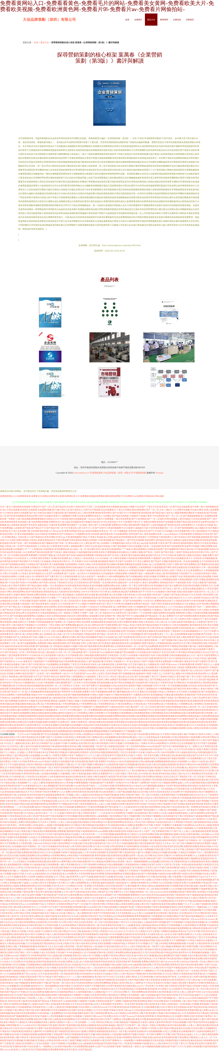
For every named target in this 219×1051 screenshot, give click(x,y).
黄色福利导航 (63, 934)
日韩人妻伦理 (14, 907)
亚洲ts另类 (125, 794)
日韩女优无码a (152, 894)
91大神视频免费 (43, 949)
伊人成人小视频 (115, 870)
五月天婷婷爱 (64, 603)
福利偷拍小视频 (126, 506)
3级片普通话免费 (181, 934)
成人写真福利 (60, 591)
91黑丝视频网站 (189, 876)
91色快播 (93, 561)
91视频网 (155, 816)
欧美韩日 (110, 961)
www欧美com (66, 901)
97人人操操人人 (11, 752)
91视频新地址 (29, 682)
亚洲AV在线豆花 (21, 670)
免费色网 (46, 964)
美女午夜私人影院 (163, 1004)
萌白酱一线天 (36, 649)
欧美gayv (174, 534)
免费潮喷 (33, 555)
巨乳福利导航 (110, 1043)
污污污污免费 (209, 631)
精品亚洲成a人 (81, 661)
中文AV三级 (74, 931)
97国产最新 (29, 940)
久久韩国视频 (28, 949)
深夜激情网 (89, 740)
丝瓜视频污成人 (142, 679)
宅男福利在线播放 (61, 646)
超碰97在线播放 (74, 1016)
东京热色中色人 (64, 916)
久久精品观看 (26, 898)
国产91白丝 (103, 1046)
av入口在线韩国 (30, 904)
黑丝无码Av (37, 910)
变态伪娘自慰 (164, 949)
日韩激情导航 (170, 1040)
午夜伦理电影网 (67, 570)
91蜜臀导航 (150, 928)
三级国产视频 (74, 1040)
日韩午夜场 (155, 628)
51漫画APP (196, 619)
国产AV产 (48, 907)
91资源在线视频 (200, 612)
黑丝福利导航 (155, 973)
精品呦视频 (105, 685)
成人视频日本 (201, 528)
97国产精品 (184, 916)
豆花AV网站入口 (86, 1007)
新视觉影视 (48, 591)
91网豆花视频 (119, 558)
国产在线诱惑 (6, 661)
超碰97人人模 (155, 810)
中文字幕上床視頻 (184, 849)
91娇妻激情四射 (204, 828)
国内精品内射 (210, 894)
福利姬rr (31, 1028)
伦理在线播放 (171, 518)
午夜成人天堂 (207, 985)
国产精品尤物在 (34, 585)
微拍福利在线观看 (21, 506)
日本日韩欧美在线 (189, 673)
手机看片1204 (81, 561)
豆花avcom (170, 870)
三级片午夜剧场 (77, 773)
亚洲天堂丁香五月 (104, 603)
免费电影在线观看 (132, 564)
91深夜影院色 (185, 973)
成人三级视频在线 (200, 628)
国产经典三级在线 (47, 582)
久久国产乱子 (167, 864)
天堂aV (190, 955)
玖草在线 (107, 998)
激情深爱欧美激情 (75, 609)
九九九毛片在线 (54, 946)
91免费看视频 (52, 661)
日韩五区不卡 (94, 916)
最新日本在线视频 (148, 691)
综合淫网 (122, 992)
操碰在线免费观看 (179, 928)
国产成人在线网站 (101, 543)
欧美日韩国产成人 (53, 849)
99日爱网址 (47, 1031)
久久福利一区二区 (78, 888)
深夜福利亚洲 (107, 664)
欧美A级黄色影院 (161, 631)
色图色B (123, 1022)
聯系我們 (164, 19)
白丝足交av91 (9, 922)
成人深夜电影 (13, 525)
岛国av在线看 (161, 940)
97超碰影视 (204, 888)
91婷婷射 (16, 776)
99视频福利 (23, 982)
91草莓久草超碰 (95, 537)
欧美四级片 (41, 946)
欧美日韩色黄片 (139, 537)
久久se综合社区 (27, 1025)
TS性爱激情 (156, 916)
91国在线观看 (133, 588)
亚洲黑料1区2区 (72, 937)
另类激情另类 (161, 831)
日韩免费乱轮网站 (121, 952)
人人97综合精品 (175, 606)
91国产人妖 (157, 828)
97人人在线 (124, 807)
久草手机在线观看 (160, 964)
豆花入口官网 (169, 1031)
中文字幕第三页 (36, 561)
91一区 (125, 661)
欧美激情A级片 (206, 928)
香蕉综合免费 (195, 958)
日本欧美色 (67, 737)
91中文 (6, 615)
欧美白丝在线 (58, 961)
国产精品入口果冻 (185, 867)
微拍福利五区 (209, 752)
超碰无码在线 (11, 646)
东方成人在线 (84, 576)
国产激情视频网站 (186, 528)
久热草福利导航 (166, 794)
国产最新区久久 (99, 870)
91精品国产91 (185, 573)
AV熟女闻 (137, 949)
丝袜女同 (71, 615)
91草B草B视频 (104, 540)
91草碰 (44, 567)
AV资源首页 (25, 834)
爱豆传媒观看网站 (26, 534)
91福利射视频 (176, 746)
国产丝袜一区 (61, 543)
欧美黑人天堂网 (26, 876)
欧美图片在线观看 (28, 509)
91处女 (28, 576)
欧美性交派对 (89, 943)
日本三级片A (22, 894)
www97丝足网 (104, 1016)
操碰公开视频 (192, 1004)
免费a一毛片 (48, 585)
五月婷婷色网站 (131, 846)
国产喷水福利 (111, 807)
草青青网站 (120, 785)
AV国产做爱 (143, 788)
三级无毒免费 (13, 655)
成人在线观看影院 (85, 810)
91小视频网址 (147, 970)
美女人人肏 (155, 1043)
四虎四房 (9, 670)
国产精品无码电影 (120, 515)
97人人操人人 (169, 749)
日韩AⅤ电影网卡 (164, 804)
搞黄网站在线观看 (166, 612)
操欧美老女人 (161, 606)
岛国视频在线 (174, 891)
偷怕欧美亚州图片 (103, 512)
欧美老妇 (124, 1007)
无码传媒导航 (54, 628)
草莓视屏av (48, 749)
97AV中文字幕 (84, 1028)
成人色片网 (146, 855)
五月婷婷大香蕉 (159, 879)
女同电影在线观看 (149, 697)
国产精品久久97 (159, 843)
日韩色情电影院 (37, 955)
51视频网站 (57, 928)
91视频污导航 (76, 646)
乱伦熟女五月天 (51, 518)
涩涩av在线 (12, 855)
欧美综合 (93, 879)
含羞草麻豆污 (127, 867)
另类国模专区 (192, 1013)
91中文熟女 (37, 834)
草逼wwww (171, 664)
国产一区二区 (152, 509)
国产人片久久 (179, 1046)
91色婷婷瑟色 (94, 573)
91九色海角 (55, 737)
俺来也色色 (195, 1040)
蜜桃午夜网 (137, 622)
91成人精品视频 (23, 518)
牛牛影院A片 (166, 625)
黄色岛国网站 (150, 534)
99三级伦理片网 (96, 904)
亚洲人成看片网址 (127, 976)
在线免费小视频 (150, 612)
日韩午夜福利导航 (188, 770)
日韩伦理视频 (194, 873)
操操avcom (50, 779)
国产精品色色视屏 (40, 552)
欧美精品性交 (49, 540)
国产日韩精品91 (67, 534)
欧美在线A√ (166, 791)
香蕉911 (57, 515)
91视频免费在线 (7, 685)
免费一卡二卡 (156, 788)
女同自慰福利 (116, 846)
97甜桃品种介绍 (102, 640)
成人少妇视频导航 (157, 564)
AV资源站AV (86, 858)
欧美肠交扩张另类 (63, 585)
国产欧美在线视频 (15, 515)
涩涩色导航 (121, 961)
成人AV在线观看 (39, 688)
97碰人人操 (50, 934)
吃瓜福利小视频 (199, 555)
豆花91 (55, 885)
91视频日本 (144, 864)
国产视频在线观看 (175, 758)
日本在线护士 (135, 582)
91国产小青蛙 (172, 564)
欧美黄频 (199, 922)
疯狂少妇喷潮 (116, 646)
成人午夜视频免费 (33, 691)
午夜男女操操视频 (159, 907)
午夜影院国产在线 (146, 655)
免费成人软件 (195, 603)
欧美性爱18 (43, 858)
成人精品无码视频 (70, 521)
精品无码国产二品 (30, 673)
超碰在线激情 (106, 882)
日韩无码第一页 (71, 946)
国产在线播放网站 (134, 576)
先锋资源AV (100, 810)
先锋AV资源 (108, 785)
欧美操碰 (117, 667)
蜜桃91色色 (127, 606)
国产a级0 (56, 509)
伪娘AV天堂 (17, 873)
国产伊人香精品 (95, 861)
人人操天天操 (133, 946)
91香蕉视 (64, 518)
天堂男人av (169, 849)
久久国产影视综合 (35, 537)
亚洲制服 (18, 1040)
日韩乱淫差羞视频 (112, 767)
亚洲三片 (153, 985)
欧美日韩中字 (14, 979)
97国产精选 (210, 810)
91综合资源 (32, 1046)
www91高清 (85, 870)
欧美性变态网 (118, 879)
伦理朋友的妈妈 (59, 615)
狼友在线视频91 (99, 852)
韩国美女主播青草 (32, 1031)
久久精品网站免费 (118, 1034)
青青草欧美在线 (31, 773)
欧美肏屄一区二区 (132, 646)
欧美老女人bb (92, 558)
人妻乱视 (88, 543)
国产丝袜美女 (180, 537)
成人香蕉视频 (170, 810)
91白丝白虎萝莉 (35, 992)
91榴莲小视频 (136, 552)
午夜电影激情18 (89, 940)
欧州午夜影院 (34, 764)
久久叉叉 (46, 631)
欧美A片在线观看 (172, 1001)
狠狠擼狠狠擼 (83, 694)
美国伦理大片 (81, 506)
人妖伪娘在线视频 (48, 773)
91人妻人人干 (69, 1022)
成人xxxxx (112, 649)
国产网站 (167, 567)
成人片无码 (193, 658)
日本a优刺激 (64, 740)
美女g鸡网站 (43, 855)
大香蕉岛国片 (165, 755)
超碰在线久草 (144, 813)
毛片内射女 (138, 640)
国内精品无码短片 (164, 540)
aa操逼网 (136, 964)
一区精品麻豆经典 (157, 546)
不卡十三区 (111, 992)
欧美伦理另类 (208, 694)
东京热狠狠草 (107, 573)
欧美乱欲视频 (189, 588)
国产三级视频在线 (148, 688)
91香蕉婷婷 (202, 767)
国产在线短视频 (141, 676)
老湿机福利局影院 (193, 804)
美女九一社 (83, 879)
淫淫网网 (161, 576)
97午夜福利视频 (201, 549)
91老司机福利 (160, 976)
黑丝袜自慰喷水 (195, 652)
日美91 (175, 992)
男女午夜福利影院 (162, 667)
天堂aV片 (202, 876)
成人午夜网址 (59, 619)
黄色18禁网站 (50, 606)
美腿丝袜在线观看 (66, 649)
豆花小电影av (63, 797)
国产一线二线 (138, 1025)
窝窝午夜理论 (148, 643)
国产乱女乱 (101, 649)
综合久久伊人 (46, 852)
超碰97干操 (60, 743)
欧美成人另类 (88, 828)
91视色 (213, 573)
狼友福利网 (79, 867)
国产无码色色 (174, 609)
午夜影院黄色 (16, 1031)
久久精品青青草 (201, 943)
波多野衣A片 (184, 952)
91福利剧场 (131, 558)
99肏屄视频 (107, 834)
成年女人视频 (172, 512)
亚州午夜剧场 (159, 800)
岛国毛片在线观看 (90, 1040)
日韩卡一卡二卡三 (49, 813)
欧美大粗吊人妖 (93, 664)
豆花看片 (18, 961)
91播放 (167, 694)
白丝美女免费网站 (85, 515)
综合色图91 (72, 1010)
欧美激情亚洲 (50, 782)
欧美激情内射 (57, 776)
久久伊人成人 (139, 898)
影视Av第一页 (147, 946)
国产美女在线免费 (197, 649)
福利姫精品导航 (146, 940)
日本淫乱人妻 (16, 746)
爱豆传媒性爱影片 (131, 858)
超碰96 (97, 876)
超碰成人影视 (50, 561)
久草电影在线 (111, 904)
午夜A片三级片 (136, 597)
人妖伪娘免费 (50, 740)
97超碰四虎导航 (95, 958)
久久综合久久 (6, 961)
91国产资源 (100, 779)
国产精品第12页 (141, 628)
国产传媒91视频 (178, 955)
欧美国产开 (35, 976)
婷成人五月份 (128, 958)
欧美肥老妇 (156, 649)
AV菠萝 (104, 955)
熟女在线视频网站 (108, 737)
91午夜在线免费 (197, 600)
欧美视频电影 (157, 694)
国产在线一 (18, 543)
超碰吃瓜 (200, 588)
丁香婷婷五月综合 (65, 582)
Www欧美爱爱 (200, 764)
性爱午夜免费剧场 (74, 949)
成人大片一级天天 (195, 655)
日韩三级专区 (46, 770)
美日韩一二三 (94, 834)
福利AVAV (151, 1010)
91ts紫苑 (19, 1022)
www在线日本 (93, 907)
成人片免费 (197, 622)
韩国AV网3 (76, 797)
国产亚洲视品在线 (158, 679)
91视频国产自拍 (158, 558)
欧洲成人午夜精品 (27, 564)
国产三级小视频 (162, 946)
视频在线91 (50, 992)
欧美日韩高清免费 (26, 646)
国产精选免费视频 (97, 658)
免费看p (145, 961)
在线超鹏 (154, 861)
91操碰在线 (200, 512)
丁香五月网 (137, 585)
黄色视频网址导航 (117, 588)
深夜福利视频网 (190, 888)
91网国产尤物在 (166, 697)
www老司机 (79, 785)
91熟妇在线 (8, 782)
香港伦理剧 (115, 567)
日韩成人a (162, 691)
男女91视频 (212, 625)
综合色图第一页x (46, 1043)
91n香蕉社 (174, 797)
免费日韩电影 (22, 540)
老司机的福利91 (37, 794)
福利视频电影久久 (194, 631)
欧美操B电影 (102, 828)
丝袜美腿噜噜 (154, 837)
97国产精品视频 (118, 546)
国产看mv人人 (18, 758)
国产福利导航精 (58, 788)
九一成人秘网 (79, 913)
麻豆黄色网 (55, 891)
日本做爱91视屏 (180, 1016)
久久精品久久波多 (195, 761)
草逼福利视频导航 (124, 819)
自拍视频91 (18, 549)
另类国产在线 (20, 609)
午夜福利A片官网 (194, 982)
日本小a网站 (93, 849)
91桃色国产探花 (125, 907)
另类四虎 (132, 531)
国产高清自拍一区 (13, 652)
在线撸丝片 (35, 567)
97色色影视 (141, 734)
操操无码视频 (194, 634)
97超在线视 (79, 667)
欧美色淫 (196, 521)
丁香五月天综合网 (205, 937)
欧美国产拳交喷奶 (19, 561)
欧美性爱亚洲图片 (188, 740)
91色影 (53, 761)
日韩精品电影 (153, 910)
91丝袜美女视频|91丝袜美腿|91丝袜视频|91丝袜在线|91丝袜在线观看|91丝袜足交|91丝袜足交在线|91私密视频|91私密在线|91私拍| (104, 725)
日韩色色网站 (30, 822)
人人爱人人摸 (52, 1007)
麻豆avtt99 (153, 752)
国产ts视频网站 (126, 609)
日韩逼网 (35, 531)
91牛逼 (160, 867)
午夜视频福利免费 (103, 691)
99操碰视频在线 (171, 819)
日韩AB (9, 800)
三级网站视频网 (65, 670)
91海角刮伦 (183, 1040)
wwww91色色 (135, 1016)
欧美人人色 (19, 1049)
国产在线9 (71, 555)
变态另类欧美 (95, 998)
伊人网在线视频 (32, 1022)
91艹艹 (28, 549)
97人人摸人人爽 (35, 782)
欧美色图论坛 (123, 552)
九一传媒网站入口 (47, 1046)
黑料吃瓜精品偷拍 (74, 567)
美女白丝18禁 (11, 667)
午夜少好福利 (129, 1031)
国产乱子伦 (107, 891)
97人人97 (38, 907)
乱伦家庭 (209, 525)
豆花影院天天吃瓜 (180, 988)
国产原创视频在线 (32, 543)
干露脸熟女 (64, 688)
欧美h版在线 (179, 755)
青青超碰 (204, 1004)
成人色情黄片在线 (122, 579)
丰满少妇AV (210, 988)
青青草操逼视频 (131, 998)
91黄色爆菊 (57, 825)
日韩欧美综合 (56, 858)
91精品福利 (119, 882)
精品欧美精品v (105, 667)
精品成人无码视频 (145, 667)
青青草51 (24, 655)
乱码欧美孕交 (111, 582)
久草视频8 (35, 597)
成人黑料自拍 (94, 625)
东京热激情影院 (104, 770)
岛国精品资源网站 (27, 855)
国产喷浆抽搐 (73, 643)
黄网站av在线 (61, 694)
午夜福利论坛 (105, 988)
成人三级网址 (136, 982)
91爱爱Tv (40, 1028)
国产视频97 (133, 1034)
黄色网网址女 (196, 570)
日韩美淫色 (117, 998)
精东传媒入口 (46, 531)
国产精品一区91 (121, 670)
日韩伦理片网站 (208, 737)
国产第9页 (208, 622)
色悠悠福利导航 (71, 973)
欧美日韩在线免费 (176, 1025)
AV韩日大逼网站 (36, 934)
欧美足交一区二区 (107, 531)
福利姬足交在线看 (43, 619)
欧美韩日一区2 (121, 1004)
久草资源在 (149, 622)
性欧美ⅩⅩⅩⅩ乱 (100, 521)
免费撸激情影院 (162, 761)
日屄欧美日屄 (175, 985)
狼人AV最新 (5, 1010)
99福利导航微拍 (110, 794)
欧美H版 (12, 870)
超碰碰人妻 (113, 1025)
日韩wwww (119, 919)
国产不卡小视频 (78, 603)
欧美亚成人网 (74, 746)
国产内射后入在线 (47, 667)
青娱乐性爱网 (96, 873)
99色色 (17, 928)
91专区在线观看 (208, 979)
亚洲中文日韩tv (140, 967)
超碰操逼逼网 (52, 794)
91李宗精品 (181, 652)
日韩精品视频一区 (90, 746)
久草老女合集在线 (183, 1019)
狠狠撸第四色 (125, 697)
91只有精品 (60, 879)
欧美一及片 (45, 673)
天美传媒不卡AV (63, 952)
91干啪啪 (115, 694)
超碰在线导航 (166, 894)
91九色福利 (108, 637)
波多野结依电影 (208, 521)
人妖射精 (17, 528)
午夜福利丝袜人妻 (131, 852)
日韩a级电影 (77, 652)
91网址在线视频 (33, 828)
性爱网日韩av (110, 861)
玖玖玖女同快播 (176, 767)
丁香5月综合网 (79, 588)
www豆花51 (200, 919)
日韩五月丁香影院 (177, 776)
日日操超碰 (68, 807)
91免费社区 (111, 970)
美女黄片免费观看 (49, 670)
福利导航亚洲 (163, 1010)
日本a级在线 (53, 688)
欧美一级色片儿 (135, 1046)
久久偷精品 (93, 988)
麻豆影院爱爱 (102, 594)
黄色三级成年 (51, 603)
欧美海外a (22, 925)
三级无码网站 (114, 816)
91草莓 (130, 679)
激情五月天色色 (201, 543)
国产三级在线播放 (73, 898)
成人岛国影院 (46, 634)
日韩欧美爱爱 (86, 579)
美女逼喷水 (121, 979)
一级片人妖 (62, 828)
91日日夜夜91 (128, 528)
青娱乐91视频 (197, 810)
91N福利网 (34, 734)
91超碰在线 (8, 1007)
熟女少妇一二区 (89, 967)
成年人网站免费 (183, 637)
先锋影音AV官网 (75, 819)
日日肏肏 (153, 794)
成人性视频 (5, 873)
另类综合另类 (49, 843)
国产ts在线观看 (130, 655)
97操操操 (72, 852)
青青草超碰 (85, 979)
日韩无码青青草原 (11, 998)
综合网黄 (86, 622)
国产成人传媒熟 (107, 746)
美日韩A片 (99, 976)
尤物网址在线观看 (44, 876)
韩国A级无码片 (199, 797)
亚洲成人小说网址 (23, 797)
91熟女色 (195, 979)
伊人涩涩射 (103, 588)
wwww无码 (189, 998)
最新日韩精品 (69, 552)
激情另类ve (156, 934)
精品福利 (51, 652)
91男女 (161, 543)
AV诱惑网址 (161, 1025)
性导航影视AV (194, 567)
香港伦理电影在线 (72, 531)
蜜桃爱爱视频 (37, 518)
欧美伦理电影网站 (113, 549)
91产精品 (46, 976)
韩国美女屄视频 (19, 1004)
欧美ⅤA (3, 898)
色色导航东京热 (86, 743)
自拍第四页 (41, 922)
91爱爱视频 (110, 552)
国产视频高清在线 (205, 564)
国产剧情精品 (70, 512)
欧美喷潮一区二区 (53, 685)
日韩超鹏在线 (127, 1019)
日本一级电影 (64, 612)
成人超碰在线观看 (172, 813)
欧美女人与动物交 (102, 515)
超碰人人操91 (188, 813)
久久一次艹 (208, 1037)
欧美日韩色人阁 (92, 891)
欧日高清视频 (23, 985)
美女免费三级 (42, 737)
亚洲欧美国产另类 (192, 694)
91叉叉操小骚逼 (135, 664)
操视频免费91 (77, 546)
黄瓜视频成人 (69, 594)
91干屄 (77, 967)
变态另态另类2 (169, 652)
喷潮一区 (30, 619)
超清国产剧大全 (153, 555)
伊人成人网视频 (46, 785)
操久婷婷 (35, 579)
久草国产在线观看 (60, 767)
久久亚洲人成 (24, 573)
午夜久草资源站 (185, 816)
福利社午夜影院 (42, 807)
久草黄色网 (79, 737)
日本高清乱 (84, 1037)
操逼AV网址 (5, 755)
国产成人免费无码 (173, 585)
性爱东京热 (148, 585)
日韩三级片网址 (60, 931)
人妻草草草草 (161, 1022)
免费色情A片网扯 (184, 612)
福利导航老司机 (97, 961)
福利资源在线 (106, 534)
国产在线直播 (150, 634)
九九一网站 (69, 928)
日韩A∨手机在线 (195, 967)
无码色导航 (13, 834)
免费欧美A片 (26, 849)
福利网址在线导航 (205, 813)
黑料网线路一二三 (11, 807)
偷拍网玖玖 (133, 849)
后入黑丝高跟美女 (158, 797)
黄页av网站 (34, 916)
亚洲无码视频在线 (66, 606)
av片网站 (153, 882)
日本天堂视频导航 (181, 531)
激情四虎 (113, 764)
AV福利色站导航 (101, 734)
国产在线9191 (153, 782)
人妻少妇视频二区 (55, 600)
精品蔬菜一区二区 (124, 746)
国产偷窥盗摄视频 (191, 515)
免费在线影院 (100, 655)
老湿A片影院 (136, 625)
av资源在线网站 (126, 904)
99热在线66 (189, 964)
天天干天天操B (10, 764)
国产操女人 (168, 588)
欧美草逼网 (186, 855)
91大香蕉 (96, 979)
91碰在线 (53, 525)
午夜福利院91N (181, 894)
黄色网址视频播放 (210, 603)
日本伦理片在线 (10, 640)
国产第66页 (8, 609)
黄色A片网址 (186, 764)
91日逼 (39, 682)
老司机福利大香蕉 (207, 807)
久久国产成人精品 (165, 597)
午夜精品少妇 (124, 1013)
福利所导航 (65, 676)
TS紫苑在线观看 (142, 907)
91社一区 (122, 1043)
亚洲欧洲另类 (19, 1046)
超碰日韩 (211, 840)
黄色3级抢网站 (139, 509)
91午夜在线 (21, 685)
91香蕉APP (36, 506)
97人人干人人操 (91, 755)
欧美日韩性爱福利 (8, 631)
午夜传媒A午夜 (150, 949)
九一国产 (100, 740)
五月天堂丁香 (39, 676)
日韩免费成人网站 (172, 828)
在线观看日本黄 (96, 615)
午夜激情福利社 (190, 791)
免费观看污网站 (45, 643)
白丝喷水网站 (95, 822)
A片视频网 (138, 606)
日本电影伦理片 (54, 594)
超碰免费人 (97, 767)
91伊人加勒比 (203, 609)
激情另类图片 (44, 558)
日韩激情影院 (76, 1034)
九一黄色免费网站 (136, 992)
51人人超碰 (198, 855)
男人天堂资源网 (81, 873)
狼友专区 (206, 785)
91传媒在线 (188, 922)
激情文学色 (189, 661)
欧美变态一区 (165, 506)
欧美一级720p (97, 925)
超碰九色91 (41, 752)
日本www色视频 (8, 985)
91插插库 (133, 515)
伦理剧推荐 (71, 640)
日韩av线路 (115, 964)
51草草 (113, 828)
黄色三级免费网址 (150, 582)
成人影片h (82, 573)
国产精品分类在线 (184, 549)
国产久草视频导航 (95, 985)
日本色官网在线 (155, 952)
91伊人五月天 (112, 843)
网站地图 (159, 496)
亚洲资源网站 (29, 1013)
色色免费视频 (19, 837)
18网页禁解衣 (12, 1025)
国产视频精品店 (42, 788)
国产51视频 (85, 767)
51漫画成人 (66, 588)
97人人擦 (153, 967)
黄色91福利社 (207, 688)
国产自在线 (149, 606)
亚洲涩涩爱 (38, 995)
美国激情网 (192, 1010)
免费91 (210, 555)
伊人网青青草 (38, 576)
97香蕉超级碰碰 (42, 622)
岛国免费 (188, 606)
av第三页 (30, 816)
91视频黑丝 (101, 749)
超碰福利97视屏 (143, 673)
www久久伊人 (64, 800)
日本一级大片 (6, 506)
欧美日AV (71, 788)
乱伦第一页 (16, 600)
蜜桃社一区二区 (37, 846)
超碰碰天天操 (141, 528)
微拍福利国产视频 (137, 525)
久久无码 (198, 679)
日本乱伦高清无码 (119, 685)
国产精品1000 (198, 637)
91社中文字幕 (193, 931)
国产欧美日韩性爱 (63, 785)
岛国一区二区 (95, 612)
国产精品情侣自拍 (198, 1007)
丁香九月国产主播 (198, 676)
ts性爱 (140, 928)
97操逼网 (176, 876)
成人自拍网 (130, 928)
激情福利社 (32, 785)
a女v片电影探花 (53, 873)
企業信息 (177, 19)
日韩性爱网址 (82, 615)
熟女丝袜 (14, 1034)
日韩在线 (22, 537)
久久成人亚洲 (41, 640)
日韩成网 (16, 891)
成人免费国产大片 (170, 615)
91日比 (6, 743)
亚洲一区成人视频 (195, 582)
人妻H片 (155, 901)
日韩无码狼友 (170, 1013)
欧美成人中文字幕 (153, 958)
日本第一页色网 (83, 885)
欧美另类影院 (29, 958)
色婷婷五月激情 (138, 837)
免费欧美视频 (153, 619)
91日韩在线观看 (88, 682)
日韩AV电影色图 (79, 861)
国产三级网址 (113, 1019)
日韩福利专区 (93, 670)
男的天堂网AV (20, 585)
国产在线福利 (138, 682)
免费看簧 (61, 831)
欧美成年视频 (33, 697)
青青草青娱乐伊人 (155, 898)
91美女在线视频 (134, 546)
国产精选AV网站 (167, 1028)
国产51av (21, 785)
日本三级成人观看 (125, 628)
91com (47, 637)
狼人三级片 (193, 697)
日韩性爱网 (46, 810)
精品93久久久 (180, 597)
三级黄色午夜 (89, 1016)
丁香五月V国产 (86, 631)
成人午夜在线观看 (11, 509)
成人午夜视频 (23, 606)
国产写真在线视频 (177, 1022)
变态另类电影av (180, 1007)
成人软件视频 (115, 594)
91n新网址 (73, 743)
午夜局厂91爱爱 (161, 825)
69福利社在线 (163, 873)
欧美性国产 (10, 967)
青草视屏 (89, 779)
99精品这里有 (170, 952)
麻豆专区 (161, 995)
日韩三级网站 (92, 737)
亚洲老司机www (17, 810)
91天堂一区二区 (63, 652)
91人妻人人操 (66, 958)
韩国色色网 (64, 904)
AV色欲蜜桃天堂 (66, 761)
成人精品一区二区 (78, 549)
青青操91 (171, 691)
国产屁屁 (26, 528)
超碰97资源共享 (67, 813)
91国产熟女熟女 (178, 1034)
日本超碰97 (99, 898)
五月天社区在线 (184, 749)
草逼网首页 (53, 534)
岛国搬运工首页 (43, 615)
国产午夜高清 (81, 628)
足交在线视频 (185, 743)
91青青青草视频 (115, 700)
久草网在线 (37, 549)
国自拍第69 (16, 1013)
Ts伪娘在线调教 (202, 1031)
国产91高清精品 (139, 518)
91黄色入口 (157, 813)
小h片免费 (27, 552)
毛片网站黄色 (180, 697)
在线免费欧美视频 (39, 521)
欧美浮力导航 (114, 755)
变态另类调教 (44, 885)
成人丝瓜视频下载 (21, 531)
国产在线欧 (178, 804)
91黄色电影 (180, 582)
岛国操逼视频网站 (113, 873)
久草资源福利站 (130, 864)
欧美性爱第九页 (153, 992)
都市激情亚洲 (124, 737)
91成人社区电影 (46, 952)
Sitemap (159, 472)
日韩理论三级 (205, 970)
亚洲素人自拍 (30, 825)
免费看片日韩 (88, 691)
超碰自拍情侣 (38, 901)
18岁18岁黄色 (132, 779)
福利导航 (13, 597)
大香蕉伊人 (52, 904)
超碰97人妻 (198, 1019)
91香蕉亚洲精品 (188, 609)
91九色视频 (167, 531)
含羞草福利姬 (192, 834)
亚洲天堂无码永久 (111, 867)
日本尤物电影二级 (134, 995)
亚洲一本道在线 (182, 864)
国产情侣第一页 (56, 982)
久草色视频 (128, 743)
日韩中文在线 (90, 546)
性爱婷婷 (80, 594)
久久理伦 (112, 749)
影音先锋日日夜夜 (203, 1043)
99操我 (145, 1043)
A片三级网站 (24, 597)
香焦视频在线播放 (200, 952)
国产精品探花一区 (153, 615)
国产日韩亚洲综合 (36, 664)
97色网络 (60, 1043)
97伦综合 (150, 804)
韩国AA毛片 (120, 946)
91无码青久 (172, 743)
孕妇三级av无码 (180, 640)
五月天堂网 (102, 700)
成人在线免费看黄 (178, 634)
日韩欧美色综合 (195, 640)
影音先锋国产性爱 (82, 970)
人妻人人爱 (185, 992)
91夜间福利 (57, 834)
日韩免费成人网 (185, 1037)
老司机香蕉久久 (142, 934)
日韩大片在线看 (10, 573)
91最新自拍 (145, 588)
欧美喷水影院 (98, 552)
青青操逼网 (82, 998)
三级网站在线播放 (168, 931)
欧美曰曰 (34, 776)
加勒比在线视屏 (180, 649)
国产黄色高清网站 (177, 785)
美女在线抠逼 (33, 810)
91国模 (36, 797)
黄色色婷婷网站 (152, 807)
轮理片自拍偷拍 (128, 631)
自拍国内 (141, 1031)
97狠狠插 (174, 646)
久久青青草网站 (188, 925)
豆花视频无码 (77, 770)
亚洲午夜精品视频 (107, 628)
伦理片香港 (46, 679)
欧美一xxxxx (163, 534)
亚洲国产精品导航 (182, 521)
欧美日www (100, 1007)
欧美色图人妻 (24, 521)
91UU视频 (143, 943)
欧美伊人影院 (168, 570)
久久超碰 (180, 870)
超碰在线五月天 (139, 952)
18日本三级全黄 (117, 676)
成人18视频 (148, 664)
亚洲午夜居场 (136, 1004)
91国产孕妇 (192, 1022)
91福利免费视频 (23, 694)
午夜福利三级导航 (208, 1013)
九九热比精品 (138, 1010)
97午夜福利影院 (141, 767)
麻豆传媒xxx (209, 885)
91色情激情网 (185, 534)
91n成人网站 (9, 937)
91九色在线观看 (48, 655)
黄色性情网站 (85, 982)
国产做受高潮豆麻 (11, 949)
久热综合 (184, 961)
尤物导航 (103, 934)
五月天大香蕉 (152, 931)
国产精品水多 (53, 676)
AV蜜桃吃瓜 (68, 658)
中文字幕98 (113, 1007)
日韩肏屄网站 (63, 843)
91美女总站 (77, 922)
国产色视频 (167, 640)
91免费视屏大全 (68, 840)
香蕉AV (181, 931)
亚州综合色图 (98, 752)
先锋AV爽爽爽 (27, 788)
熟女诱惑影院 (181, 737)
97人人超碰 (127, 925)
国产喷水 (40, 816)
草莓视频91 (59, 1016)
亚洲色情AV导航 (130, 940)
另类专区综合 (207, 931)
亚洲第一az (62, 1037)
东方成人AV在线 (100, 846)
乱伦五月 (207, 652)
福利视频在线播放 (201, 901)
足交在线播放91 (108, 509)
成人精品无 (134, 661)
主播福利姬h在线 (26, 588)
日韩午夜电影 (101, 743)
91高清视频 (208, 949)
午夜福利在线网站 (8, 576)
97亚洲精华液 (133, 512)
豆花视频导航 (176, 885)
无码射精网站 (71, 564)
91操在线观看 (162, 655)
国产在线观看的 (208, 691)
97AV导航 (145, 816)
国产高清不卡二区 (15, 691)
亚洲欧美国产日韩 (74, 697)
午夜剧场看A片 (166, 737)
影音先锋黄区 (185, 907)
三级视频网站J (78, 676)
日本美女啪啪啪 (58, 1010)
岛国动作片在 (108, 612)
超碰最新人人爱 (172, 970)
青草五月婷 (127, 755)
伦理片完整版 (199, 579)
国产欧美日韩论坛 (54, 898)
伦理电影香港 (106, 606)
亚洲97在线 (139, 804)
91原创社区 (93, 606)
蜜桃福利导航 (73, 831)
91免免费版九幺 (73, 1043)
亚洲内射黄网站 (31, 770)
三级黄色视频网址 (205, 646)
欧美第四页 (140, 910)
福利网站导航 (9, 925)
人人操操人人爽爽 (52, 910)
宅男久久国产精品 (89, 643)
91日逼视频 (8, 649)
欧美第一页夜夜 (7, 518)
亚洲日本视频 (150, 576)
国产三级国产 (164, 594)
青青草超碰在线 (102, 855)
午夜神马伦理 (166, 682)
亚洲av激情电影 (89, 600)
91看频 (25, 864)
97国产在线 (146, 740)
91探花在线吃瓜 (162, 822)
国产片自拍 (10, 582)
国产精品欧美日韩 (158, 767)
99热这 (204, 882)
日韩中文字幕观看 (91, 509)
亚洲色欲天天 (6, 531)
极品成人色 (82, 625)
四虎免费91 (150, 540)
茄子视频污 (213, 528)
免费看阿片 (105, 773)
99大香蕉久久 (164, 988)
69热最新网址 (129, 658)
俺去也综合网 (82, 928)
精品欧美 (26, 688)
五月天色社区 (76, 1004)
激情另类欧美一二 (152, 640)
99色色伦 (156, 749)
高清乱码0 (98, 570)
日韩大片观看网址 (129, 567)
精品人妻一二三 (126, 810)
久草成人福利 (33, 931)
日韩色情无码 (181, 898)
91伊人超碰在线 (182, 752)
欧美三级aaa (125, 1010)
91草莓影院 (153, 537)
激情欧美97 (95, 928)
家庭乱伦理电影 (89, 540)
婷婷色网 (146, 964)
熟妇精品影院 (153, 1019)
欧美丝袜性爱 (91, 791)
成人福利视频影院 (11, 864)
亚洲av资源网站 (124, 1037)
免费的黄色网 (190, 846)
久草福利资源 (112, 840)
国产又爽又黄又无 (53, 576)
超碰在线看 (50, 995)
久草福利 (200, 525)
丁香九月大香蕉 (185, 1043)
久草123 (171, 658)
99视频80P (190, 843)
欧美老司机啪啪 (17, 828)
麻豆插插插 (80, 849)
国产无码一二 (199, 606)
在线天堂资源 (195, 1016)
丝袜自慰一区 (195, 961)
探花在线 (118, 876)
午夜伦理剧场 (87, 825)
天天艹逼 (153, 943)
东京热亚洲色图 (42, 700)
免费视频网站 (91, 667)
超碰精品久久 (79, 952)
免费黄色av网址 (143, 649)
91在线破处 (150, 995)
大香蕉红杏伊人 (57, 1001)
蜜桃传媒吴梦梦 (203, 831)
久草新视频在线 (59, 609)
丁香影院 (169, 898)
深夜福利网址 (189, 576)
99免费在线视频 (186, 779)
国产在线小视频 (36, 637)
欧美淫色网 (76, 837)
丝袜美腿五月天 (102, 825)
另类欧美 (52, 752)
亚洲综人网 (10, 946)
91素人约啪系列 (83, 813)
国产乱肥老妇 (104, 643)
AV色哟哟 (91, 603)
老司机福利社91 (87, 973)
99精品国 (63, 734)
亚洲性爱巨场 (198, 788)
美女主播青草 (143, 561)
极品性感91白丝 (142, 764)
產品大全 (151, 19)
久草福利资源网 (70, 576)
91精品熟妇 (47, 764)
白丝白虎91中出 (194, 949)
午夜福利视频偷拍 (69, 870)
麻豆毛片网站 (16, 770)
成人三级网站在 (10, 588)
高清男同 (203, 697)
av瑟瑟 (13, 988)
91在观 (189, 943)
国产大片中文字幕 (13, 579)
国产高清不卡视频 (159, 561)
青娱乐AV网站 (158, 925)
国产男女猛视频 (127, 652)
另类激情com (146, 846)
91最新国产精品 (135, 573)
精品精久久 (45, 776)
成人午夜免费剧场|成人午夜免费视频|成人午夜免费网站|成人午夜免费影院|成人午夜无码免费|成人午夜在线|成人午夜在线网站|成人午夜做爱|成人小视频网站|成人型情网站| (122, 703)
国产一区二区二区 (173, 515)
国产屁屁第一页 (111, 619)
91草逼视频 (76, 691)
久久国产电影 (118, 773)
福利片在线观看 (21, 512)
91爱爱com (92, 588)
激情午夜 (93, 761)
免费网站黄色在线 (162, 600)
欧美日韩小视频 (177, 670)
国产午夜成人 (56, 552)
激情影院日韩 (160, 658)
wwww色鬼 (151, 746)
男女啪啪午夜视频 (115, 564)
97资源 (99, 797)
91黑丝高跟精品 (98, 758)
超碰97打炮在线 (131, 937)
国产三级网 (140, 782)
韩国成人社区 (161, 776)
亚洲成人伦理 (44, 1040)
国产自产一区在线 (78, 904)
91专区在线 (141, 594)
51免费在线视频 (141, 1040)
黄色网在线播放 (210, 682)
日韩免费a (103, 888)
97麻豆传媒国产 (100, 776)
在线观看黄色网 (78, 688)
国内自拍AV (95, 894)
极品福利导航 (58, 679)
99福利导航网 (48, 828)
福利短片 (68, 834)
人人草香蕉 (32, 558)
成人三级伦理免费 (86, 512)
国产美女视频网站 (143, 609)
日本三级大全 (161, 622)
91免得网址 (187, 825)
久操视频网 (80, 882)
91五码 (47, 834)
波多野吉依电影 (14, 552)
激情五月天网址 (72, 825)
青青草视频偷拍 (141, 916)
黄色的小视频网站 (126, 749)
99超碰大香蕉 (153, 770)
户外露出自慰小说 (117, 888)
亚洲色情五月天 (181, 979)
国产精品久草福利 (191, 985)
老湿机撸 (75, 934)
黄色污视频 (127, 767)
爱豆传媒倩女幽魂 (136, 555)
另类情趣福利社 (203, 837)
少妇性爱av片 (202, 891)
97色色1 (165, 770)
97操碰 (45, 970)
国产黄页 (68, 970)
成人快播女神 (9, 779)
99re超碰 (111, 758)
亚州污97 (163, 967)
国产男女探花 (169, 958)
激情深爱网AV (91, 819)
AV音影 (143, 773)
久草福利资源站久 (163, 1016)
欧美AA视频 (61, 749)
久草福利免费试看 (185, 664)
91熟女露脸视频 (114, 864)
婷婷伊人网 (56, 758)
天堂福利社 (212, 925)
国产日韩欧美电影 (28, 546)
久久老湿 (102, 940)
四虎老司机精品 (43, 961)
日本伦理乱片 (54, 922)
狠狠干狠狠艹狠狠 (118, 1046)
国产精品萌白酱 (96, 661)
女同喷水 (184, 976)
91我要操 (114, 609)
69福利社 (212, 1007)
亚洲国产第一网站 (113, 615)
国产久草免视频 (48, 797)
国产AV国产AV (120, 512)
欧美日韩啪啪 (134, 1043)
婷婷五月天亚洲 (205, 770)
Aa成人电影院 (80, 916)
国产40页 (72, 879)
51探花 (213, 870)
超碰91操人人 (121, 740)
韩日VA (29, 1049)
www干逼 (136, 913)
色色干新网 (118, 928)
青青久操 (163, 985)
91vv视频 (81, 840)
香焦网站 (204, 870)
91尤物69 (15, 594)
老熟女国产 (191, 755)
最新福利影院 (117, 643)
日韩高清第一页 (43, 767)
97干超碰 (88, 876)
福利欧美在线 (181, 658)
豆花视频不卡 (192, 852)
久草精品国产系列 (60, 1034)
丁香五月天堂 (152, 506)
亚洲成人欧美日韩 (119, 982)
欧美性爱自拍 (201, 779)
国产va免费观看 (56, 573)
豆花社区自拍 (132, 879)
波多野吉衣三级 (123, 612)
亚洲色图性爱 (79, 907)
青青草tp (31, 761)
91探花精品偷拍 (110, 922)
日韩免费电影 (145, 567)
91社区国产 (140, 506)
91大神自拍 (8, 512)
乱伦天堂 (129, 676)
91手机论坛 (16, 682)
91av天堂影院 (165, 882)
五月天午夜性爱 (52, 870)
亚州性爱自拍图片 (14, 773)
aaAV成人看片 (56, 940)
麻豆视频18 (133, 885)
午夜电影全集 (100, 555)
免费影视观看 (144, 558)
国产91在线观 (114, 940)
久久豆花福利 (32, 943)
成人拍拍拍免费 (102, 567)
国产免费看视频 (68, 625)
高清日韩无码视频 (191, 585)
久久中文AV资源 (100, 1010)
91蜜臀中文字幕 (161, 1034)
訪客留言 (190, 19)
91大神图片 (46, 931)
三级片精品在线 (20, 755)
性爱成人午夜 (9, 761)
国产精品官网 (25, 995)
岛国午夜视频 (201, 800)
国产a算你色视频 (83, 804)
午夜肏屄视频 (14, 767)
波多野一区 (134, 855)
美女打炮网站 (16, 888)
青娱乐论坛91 (195, 794)
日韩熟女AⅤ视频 (159, 852)
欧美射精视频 (204, 879)
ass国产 (140, 958)
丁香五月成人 (132, 773)
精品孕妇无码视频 (119, 597)
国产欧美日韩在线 (179, 594)
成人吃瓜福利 (59, 555)
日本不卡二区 (88, 528)
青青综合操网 (42, 940)
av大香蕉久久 (109, 910)
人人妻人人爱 (192, 1025)
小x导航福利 (135, 670)
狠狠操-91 (105, 609)
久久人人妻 (14, 898)
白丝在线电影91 (168, 816)
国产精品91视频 (114, 658)
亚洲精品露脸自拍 (131, 873)
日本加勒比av (108, 916)
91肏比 (21, 667)
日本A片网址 (166, 1007)
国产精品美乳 (42, 564)
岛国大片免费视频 (104, 518)
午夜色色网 (170, 867)
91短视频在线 (194, 691)
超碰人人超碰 (44, 825)
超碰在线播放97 (36, 988)
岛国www (126, 964)
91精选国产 (25, 603)
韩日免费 (126, 797)
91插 (58, 655)
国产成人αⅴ (27, 973)
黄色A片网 (140, 1019)
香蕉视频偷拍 (52, 901)
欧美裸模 (62, 525)
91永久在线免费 (36, 870)
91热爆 (8, 837)
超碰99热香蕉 (168, 840)
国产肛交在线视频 (49, 734)
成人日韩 (114, 1022)
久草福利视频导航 (128, 843)
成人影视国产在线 (174, 576)
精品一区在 (179, 1004)
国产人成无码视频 (154, 525)
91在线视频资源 (85, 855)
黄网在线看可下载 (38, 982)
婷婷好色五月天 (10, 995)
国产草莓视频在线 (20, 740)
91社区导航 (68, 849)
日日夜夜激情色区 (195, 861)
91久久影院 (10, 540)
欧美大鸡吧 (160, 664)
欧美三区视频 (66, 794)
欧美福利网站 (83, 758)
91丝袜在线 (34, 655)
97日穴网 (102, 591)
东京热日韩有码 (23, 901)
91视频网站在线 (82, 534)
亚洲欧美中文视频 (26, 700)
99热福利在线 (107, 913)
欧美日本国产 (93, 913)
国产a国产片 (159, 858)
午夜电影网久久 (166, 537)
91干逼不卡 (174, 831)
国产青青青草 (63, 691)
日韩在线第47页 (43, 1025)
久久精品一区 (139, 755)
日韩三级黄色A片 (120, 570)
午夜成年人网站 (102, 679)
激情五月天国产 (116, 561)
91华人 (207, 552)
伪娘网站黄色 (166, 901)
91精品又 (171, 676)
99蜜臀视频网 (80, 782)
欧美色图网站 (68, 1019)
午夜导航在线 (103, 600)
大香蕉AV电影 (169, 734)
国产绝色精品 (104, 597)
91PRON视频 (70, 816)
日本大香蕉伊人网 (84, 1019)
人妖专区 (23, 916)
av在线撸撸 (21, 782)
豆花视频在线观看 (27, 1034)
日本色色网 (134, 970)
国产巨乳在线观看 (135, 540)
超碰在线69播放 (80, 822)
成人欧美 (153, 773)
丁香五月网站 (54, 625)
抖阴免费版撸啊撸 (174, 858)
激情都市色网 (96, 800)
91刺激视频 (146, 685)
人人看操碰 (54, 570)
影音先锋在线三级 (162, 913)
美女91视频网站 (206, 791)
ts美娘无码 (23, 976)
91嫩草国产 (88, 679)
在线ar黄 (165, 807)
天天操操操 (160, 758)
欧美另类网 (50, 791)
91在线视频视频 (154, 1031)
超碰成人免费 (16, 822)
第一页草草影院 (29, 652)
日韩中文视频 (115, 743)
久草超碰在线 (14, 882)
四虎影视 (172, 561)
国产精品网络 (209, 679)
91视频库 (82, 1001)
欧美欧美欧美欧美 (42, 928)
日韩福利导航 (36, 913)
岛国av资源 (182, 591)
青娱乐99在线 (162, 982)
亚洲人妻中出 (31, 743)
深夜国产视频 (134, 685)
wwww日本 (172, 961)
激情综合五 (17, 940)
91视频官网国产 (92, 609)
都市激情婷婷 (172, 573)
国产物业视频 (106, 919)
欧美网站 (142, 1001)
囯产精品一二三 (93, 785)
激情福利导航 (56, 970)
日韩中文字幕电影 (46, 882)
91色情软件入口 (202, 819)
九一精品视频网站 (49, 985)
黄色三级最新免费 (74, 679)
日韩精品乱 (190, 937)
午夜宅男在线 (128, 594)
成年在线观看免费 (92, 697)
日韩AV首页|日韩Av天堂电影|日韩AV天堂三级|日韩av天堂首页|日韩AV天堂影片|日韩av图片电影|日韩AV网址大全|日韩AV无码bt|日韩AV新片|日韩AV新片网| (90, 719)
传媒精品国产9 (204, 998)
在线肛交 (58, 770)
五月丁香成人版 (61, 876)
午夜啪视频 (48, 682)
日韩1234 (66, 922)
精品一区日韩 (146, 1034)
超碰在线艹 (123, 582)
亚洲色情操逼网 (169, 779)
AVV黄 (106, 822)
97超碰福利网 (200, 816)
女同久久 (4, 746)
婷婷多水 (24, 794)
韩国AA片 (68, 867)
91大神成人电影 (193, 940)
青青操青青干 (126, 694)
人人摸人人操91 (63, 822)
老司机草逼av (164, 773)
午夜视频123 (30, 625)
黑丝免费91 (52, 861)
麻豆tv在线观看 (22, 567)
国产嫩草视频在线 (121, 691)
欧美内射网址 (74, 591)
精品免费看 (43, 570)
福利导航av (89, 1004)
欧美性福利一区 (189, 879)
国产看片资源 (167, 552)
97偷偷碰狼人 (188, 828)
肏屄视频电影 (166, 834)
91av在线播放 (158, 591)
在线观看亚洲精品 (140, 579)
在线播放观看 (97, 622)
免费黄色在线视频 (149, 670)
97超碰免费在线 (69, 910)
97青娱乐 (4, 1031)
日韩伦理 (158, 849)
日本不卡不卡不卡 (206, 755)
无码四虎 (197, 558)
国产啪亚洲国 (90, 646)
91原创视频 (164, 670)
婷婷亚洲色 (139, 746)
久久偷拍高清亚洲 (180, 600)
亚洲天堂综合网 (174, 846)
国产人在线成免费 (102, 525)
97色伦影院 (155, 779)
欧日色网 (84, 894)
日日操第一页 (106, 558)
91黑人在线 (49, 1004)
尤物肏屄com (187, 819)
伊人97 (81, 864)
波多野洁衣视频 (191, 546)
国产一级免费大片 (99, 576)
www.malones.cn (81, 472)
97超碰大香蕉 (145, 515)
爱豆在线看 (90, 594)
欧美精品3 (97, 794)
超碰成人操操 (180, 540)
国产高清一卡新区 (151, 552)
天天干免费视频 (176, 940)
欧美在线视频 (96, 585)
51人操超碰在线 (143, 749)
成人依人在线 (82, 961)
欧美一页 (136, 697)
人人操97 (110, 898)
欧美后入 (176, 913)
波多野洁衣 (8, 797)
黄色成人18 (67, 846)
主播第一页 (125, 585)
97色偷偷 (91, 952)
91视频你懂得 (47, 579)
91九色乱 (28, 813)
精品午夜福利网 (66, 661)
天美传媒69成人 (183, 788)
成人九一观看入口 (192, 746)
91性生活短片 (19, 1028)
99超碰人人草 (46, 1016)
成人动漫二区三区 (61, 634)
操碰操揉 (44, 697)
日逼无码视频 (92, 919)
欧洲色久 (173, 907)
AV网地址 (100, 864)
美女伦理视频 (112, 506)
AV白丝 (104, 949)
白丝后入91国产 (119, 1016)
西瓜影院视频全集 (105, 682)
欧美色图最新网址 (100, 1028)
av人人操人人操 (23, 910)
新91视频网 (170, 549)
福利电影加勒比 (199, 782)
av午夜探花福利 (24, 631)
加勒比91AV (37, 694)
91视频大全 (55, 967)
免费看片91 (104, 761)
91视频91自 (131, 813)
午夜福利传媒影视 (80, 800)
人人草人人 (27, 928)
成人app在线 (143, 543)
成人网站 (193, 928)
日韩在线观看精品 (48, 612)
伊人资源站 (105, 849)
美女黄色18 (93, 628)
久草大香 (159, 970)
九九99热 (21, 761)
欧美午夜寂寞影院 (34, 591)
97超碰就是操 (196, 894)
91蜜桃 (121, 995)
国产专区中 (163, 746)
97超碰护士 (181, 840)
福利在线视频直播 (77, 518)
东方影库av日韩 (202, 734)
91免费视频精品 (165, 688)
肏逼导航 (165, 904)
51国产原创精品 (27, 737)
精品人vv (198, 1037)
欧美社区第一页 (10, 658)
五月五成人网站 (170, 973)
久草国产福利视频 (162, 998)
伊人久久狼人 (196, 934)
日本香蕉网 (97, 885)
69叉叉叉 (134, 691)
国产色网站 (38, 849)
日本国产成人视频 (171, 673)
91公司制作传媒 (49, 925)
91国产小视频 (147, 661)
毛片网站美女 (180, 682)
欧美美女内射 (204, 846)
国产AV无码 (113, 555)
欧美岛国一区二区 (168, 619)
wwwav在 (8, 1049)
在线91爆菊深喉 (42, 1010)
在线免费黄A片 (188, 525)
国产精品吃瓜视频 (138, 840)
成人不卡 (75, 764)
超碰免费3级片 (122, 834)
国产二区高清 (89, 652)
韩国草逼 (197, 973)
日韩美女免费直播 (162, 661)
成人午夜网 (52, 546)
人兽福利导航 (121, 664)
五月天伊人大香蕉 (46, 822)
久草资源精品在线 (47, 800)
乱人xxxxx (18, 661)
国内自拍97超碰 (78, 1031)
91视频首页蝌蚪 (168, 782)
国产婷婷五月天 (40, 628)
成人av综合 (43, 867)
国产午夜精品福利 (177, 967)
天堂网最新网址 (123, 898)
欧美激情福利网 (49, 691)
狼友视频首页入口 (199, 916)
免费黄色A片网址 (120, 525)
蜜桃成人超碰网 (58, 700)
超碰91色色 (179, 834)
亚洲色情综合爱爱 (119, 855)
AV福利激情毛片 (194, 682)
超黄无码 (27, 661)
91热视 (91, 1001)
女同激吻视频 (208, 558)
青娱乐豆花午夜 (139, 791)
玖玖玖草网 (55, 979)
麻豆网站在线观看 (11, 603)
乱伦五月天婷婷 (50, 649)
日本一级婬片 (166, 509)
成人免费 (117, 606)
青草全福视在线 (179, 567)
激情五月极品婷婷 (55, 512)
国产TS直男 (180, 910)
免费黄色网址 (191, 667)
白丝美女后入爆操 (202, 825)
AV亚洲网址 (33, 582)
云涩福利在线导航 (201, 573)
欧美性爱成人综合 (140, 797)
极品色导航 (15, 852)
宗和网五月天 (206, 585)
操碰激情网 (15, 973)
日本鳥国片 (207, 864)
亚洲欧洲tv (140, 770)
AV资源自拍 (105, 879)
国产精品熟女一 (119, 540)
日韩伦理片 (123, 649)
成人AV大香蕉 (16, 840)
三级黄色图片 (38, 661)
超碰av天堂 (111, 973)
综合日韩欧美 (41, 534)
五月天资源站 (131, 870)
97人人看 (135, 688)
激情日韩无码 (143, 901)
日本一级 (15, 643)
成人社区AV (48, 937)
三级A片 (24, 664)
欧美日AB (123, 970)
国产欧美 (107, 570)
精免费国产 (54, 804)
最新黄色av (14, 676)
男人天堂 (118, 634)
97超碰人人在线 (29, 882)
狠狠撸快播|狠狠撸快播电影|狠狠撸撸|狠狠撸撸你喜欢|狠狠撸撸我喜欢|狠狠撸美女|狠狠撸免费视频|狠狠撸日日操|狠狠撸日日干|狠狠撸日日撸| (74, 731)
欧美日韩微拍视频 (68, 1007)
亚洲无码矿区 (15, 904)
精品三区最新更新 (138, 988)
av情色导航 (71, 855)
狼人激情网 (35, 679)
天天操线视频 (173, 925)
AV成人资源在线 (22, 831)
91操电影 (117, 661)
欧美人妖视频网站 (133, 643)
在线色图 (7, 919)
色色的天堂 (22, 749)
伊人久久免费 (63, 791)
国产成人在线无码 (194, 670)
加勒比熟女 (43, 525)
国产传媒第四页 (61, 1031)
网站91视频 (182, 958)
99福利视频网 (122, 894)
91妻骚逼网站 (86, 976)
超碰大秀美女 (92, 773)
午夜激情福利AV (88, 831)
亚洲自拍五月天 (189, 913)
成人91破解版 (209, 973)
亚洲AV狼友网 (64, 1046)
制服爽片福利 (60, 852)
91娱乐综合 (13, 849)
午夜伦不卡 (137, 521)
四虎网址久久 (30, 1043)
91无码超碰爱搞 (23, 1007)
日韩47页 (28, 1010)
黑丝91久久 (122, 758)
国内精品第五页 (59, 964)
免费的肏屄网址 (91, 949)
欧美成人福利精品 (142, 925)
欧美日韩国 (112, 810)
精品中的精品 (104, 546)
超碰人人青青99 (27, 752)
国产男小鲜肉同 (172, 543)
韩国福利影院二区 (114, 752)
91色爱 (132, 649)
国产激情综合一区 (88, 946)
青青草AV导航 (139, 1037)
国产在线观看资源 (175, 546)
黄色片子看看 (140, 1028)
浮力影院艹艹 (35, 749)
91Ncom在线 (97, 1037)
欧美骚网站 (64, 664)
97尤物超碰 (8, 879)
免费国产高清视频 (118, 679)
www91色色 (43, 761)
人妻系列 (123, 555)
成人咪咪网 (51, 919)
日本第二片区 (79, 685)
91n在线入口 (33, 837)
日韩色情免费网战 (124, 916)
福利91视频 (35, 894)
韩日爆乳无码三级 (95, 549)
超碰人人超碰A (144, 922)
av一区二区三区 (176, 843)
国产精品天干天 (38, 528)
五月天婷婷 (181, 691)
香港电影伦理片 (167, 582)
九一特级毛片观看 (57, 755)
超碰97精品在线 (21, 804)
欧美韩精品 (97, 1043)
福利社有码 (172, 995)
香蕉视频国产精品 (94, 637)
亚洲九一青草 (16, 825)
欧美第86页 (118, 770)
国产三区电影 (31, 667)
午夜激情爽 (194, 737)
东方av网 (34, 879)
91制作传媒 (170, 591)
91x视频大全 (87, 995)
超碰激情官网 (44, 1034)
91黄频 (150, 955)
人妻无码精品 (184, 518)
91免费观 (75, 995)
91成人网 (17, 958)
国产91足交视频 (19, 858)
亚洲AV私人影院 (104, 952)
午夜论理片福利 (41, 891)
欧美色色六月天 (115, 521)
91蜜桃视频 (150, 785)
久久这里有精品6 (150, 737)
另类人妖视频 (57, 631)
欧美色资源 (31, 1001)
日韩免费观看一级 (54, 864)
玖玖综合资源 (69, 1013)
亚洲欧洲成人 (11, 537)
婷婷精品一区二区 (143, 891)
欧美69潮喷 (49, 537)
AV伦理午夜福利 (113, 985)
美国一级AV (88, 525)
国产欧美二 (173, 976)
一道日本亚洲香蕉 (122, 518)
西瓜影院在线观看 (208, 540)
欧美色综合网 (30, 515)
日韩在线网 (207, 594)
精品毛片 (37, 631)
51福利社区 (109, 1037)
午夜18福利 (47, 894)
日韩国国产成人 (46, 743)
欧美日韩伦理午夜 (206, 685)
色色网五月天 (42, 967)
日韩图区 (91, 1031)
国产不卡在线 (154, 531)
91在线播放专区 (53, 846)
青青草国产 (87, 619)
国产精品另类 (179, 688)
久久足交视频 (175, 888)
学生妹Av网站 (196, 509)
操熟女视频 (176, 904)
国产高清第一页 (208, 634)
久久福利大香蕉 (196, 898)
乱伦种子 (70, 506)
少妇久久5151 (123, 931)
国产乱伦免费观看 (149, 646)
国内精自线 (146, 512)
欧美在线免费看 (203, 576)
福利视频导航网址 (38, 804)
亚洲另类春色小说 (8, 982)
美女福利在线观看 (21, 679)
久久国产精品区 (125, 973)
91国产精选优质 (201, 849)
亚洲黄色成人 (155, 734)
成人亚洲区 (99, 579)
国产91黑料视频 (148, 873)
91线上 (15, 794)
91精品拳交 (111, 995)
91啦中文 (141, 955)
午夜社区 (156, 764)
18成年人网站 (84, 564)
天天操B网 (146, 937)
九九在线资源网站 (67, 925)
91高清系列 (169, 919)
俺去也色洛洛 (160, 740)
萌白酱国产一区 (74, 525)
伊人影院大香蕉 (200, 749)
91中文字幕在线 (168, 555)
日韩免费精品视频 (178, 685)
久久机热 (42, 546)
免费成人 (70, 961)
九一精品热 (22, 870)
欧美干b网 (179, 937)
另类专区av (22, 779)
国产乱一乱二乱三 (207, 591)
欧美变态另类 (36, 740)
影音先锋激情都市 (89, 934)
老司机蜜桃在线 (61, 549)
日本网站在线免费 (19, 555)
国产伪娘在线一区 (184, 919)
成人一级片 (178, 998)
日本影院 (4, 813)
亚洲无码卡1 (80, 985)
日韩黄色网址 (100, 631)
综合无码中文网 (160, 855)
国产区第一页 (30, 888)
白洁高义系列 (167, 1019)
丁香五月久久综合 (127, 922)
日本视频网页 (209, 1028)
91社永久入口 (6, 928)
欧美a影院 (196, 864)
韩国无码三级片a (158, 961)
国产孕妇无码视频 (122, 682)
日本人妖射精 (194, 597)
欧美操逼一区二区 (92, 922)
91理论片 (213, 628)
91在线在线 (76, 843)
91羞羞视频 (157, 567)
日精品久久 (135, 834)
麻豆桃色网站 (177, 694)
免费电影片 (74, 579)
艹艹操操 (126, 549)
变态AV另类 (74, 734)
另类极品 (110, 740)
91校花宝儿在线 (112, 800)
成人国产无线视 (122, 637)
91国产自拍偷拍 (45, 515)
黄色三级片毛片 (61, 579)
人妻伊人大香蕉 (141, 819)
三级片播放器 (154, 840)
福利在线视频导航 (35, 685)
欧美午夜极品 (85, 521)
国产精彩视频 (194, 537)
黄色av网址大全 (75, 543)
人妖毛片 (167, 934)
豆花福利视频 (113, 631)
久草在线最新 (76, 634)
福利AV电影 (43, 958)
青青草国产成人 (136, 534)
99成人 (42, 904)
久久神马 (18, 867)
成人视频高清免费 (169, 628)
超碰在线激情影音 (169, 764)
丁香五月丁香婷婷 (158, 676)
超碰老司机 (149, 758)
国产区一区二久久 (8, 861)
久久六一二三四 (71, 976)
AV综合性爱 (196, 1028)
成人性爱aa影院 (111, 537)
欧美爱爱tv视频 (10, 622)
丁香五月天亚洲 (78, 664)
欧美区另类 (67, 967)
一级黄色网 (148, 573)
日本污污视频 (93, 955)
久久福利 (172, 622)
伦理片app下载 (63, 537)
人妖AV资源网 (167, 752)
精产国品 (81, 637)
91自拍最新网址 (120, 534)
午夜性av (132, 788)
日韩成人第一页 (12, 546)
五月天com (22, 734)
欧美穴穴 (60, 937)
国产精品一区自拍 (105, 634)
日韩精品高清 (9, 612)
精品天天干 (26, 791)
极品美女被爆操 (75, 749)
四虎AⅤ (101, 967)
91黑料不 (207, 670)
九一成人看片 (156, 819)
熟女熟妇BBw (157, 870)
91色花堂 (174, 807)
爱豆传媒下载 (182, 676)
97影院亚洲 (27, 891)
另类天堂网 (152, 755)
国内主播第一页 (117, 600)
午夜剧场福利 (58, 810)
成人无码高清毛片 (72, 600)
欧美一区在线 (183, 561)
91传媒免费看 (135, 758)
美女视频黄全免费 (129, 603)
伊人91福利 (174, 855)
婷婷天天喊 (89, 1034)
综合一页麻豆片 (142, 743)
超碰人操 (198, 885)
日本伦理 (54, 958)
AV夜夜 (138, 867)
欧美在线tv (167, 649)
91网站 (201, 1001)
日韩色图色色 (208, 1040)
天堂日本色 (130, 955)
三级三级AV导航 (189, 1001)
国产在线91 (21, 582)
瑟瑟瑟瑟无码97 (208, 858)
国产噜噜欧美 (108, 979)
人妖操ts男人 (129, 876)
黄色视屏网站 (19, 591)
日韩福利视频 (40, 1049)
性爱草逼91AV (139, 619)
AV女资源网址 (117, 813)
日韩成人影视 (35, 540)
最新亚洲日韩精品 (80, 585)
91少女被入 (141, 752)
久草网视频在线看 (168, 579)
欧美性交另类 (137, 807)
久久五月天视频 (10, 876)
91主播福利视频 (93, 867)
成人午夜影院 (92, 882)
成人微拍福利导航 (57, 697)
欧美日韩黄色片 (153, 652)
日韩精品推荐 (90, 634)
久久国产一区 (147, 831)
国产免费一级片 (197, 506)
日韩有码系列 (77, 791)
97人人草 (129, 770)
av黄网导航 (64, 861)
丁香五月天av (102, 676)
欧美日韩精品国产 (125, 910)
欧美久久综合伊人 (135, 785)
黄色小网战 (8, 1022)
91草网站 (124, 840)
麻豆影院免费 (26, 676)
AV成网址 (129, 825)
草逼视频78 (159, 585)
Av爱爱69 (97, 910)
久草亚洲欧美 (70, 864)
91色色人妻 (159, 573)
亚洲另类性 (97, 788)
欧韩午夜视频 (159, 922)
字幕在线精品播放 (8, 628)
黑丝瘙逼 (166, 992)
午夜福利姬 (93, 782)
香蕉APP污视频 (48, 597)
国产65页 (155, 864)
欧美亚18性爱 (123, 837)
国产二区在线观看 (97, 506)
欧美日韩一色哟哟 (188, 807)
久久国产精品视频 (122, 791)
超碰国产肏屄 (141, 810)
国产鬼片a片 (77, 740)
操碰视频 (194, 561)
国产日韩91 (100, 528)
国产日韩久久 (197, 992)
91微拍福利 (73, 752)
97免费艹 (84, 612)
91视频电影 (122, 531)
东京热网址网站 (170, 916)
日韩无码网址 (147, 776)
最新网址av (126, 967)
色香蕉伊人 (85, 752)
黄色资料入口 (204, 673)
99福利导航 (173, 740)
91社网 (117, 603)
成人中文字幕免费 (69, 655)
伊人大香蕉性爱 (23, 843)
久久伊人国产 (68, 891)
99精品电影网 (35, 937)
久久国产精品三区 (60, 888)
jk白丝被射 (207, 940)
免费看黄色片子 (82, 807)
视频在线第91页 (85, 1013)
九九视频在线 (98, 992)
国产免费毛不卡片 (184, 679)
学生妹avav (206, 597)
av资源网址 (87, 734)
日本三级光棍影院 (198, 531)
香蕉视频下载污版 (187, 646)
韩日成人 (42, 652)
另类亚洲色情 (75, 540)
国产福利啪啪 (11, 564)
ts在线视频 (34, 755)
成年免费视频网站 (117, 576)
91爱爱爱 (201, 925)
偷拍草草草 (164, 646)
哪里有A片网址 (69, 637)
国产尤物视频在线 (127, 673)
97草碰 (190, 734)
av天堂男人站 (149, 867)
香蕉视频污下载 (62, 764)
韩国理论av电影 (10, 885)
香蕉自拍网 (83, 816)
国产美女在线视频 (175, 558)
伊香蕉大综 (56, 807)
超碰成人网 (157, 937)
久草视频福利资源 (25, 946)
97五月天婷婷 (195, 594)
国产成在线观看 (21, 649)
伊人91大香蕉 (138, 931)
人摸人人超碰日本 (82, 794)
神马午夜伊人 (72, 1049)
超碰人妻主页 (141, 904)
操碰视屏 (205, 537)
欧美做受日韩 (6, 543)
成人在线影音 (74, 964)
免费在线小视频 (184, 555)
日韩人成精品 (54, 1019)
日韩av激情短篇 (146, 761)
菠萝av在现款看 (46, 879)
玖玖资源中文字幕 (182, 901)
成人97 (25, 776)
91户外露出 (21, 992)
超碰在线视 (71, 1001)
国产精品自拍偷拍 (150, 625)
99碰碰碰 (73, 1037)
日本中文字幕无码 (89, 591)
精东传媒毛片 (194, 785)
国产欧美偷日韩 (36, 779)
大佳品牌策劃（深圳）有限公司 (49, 19)
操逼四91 (35, 985)
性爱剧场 (32, 858)
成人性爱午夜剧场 (198, 976)
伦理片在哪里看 (124, 622)
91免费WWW (85, 910)
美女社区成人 (210, 640)
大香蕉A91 (88, 898)
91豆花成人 (56, 637)
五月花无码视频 (73, 619)
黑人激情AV (17, 1043)
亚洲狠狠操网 (49, 831)
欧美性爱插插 (125, 537)
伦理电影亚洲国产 (137, 570)
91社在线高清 (19, 558)
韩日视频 (26, 600)
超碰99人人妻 (44, 888)
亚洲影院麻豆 (30, 1040)
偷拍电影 (40, 873)
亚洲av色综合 (154, 1037)
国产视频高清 (48, 543)
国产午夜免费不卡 (108, 782)
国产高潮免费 (133, 961)
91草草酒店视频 (156, 528)
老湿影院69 (128, 934)
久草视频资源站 (117, 543)
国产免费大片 (92, 685)
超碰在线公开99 (89, 931)
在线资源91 (27, 907)
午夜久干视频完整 (130, 816)
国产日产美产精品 (8, 606)
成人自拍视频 (14, 846)
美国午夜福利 (126, 804)
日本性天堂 (153, 791)
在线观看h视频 (45, 509)
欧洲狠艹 (201, 964)
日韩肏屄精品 (179, 861)
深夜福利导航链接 (69, 979)
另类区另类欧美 (163, 603)
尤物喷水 (114, 804)
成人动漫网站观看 (208, 515)
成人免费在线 (114, 591)
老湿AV (9, 804)
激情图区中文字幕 (143, 825)
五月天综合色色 (185, 995)
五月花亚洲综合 (81, 582)
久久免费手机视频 (181, 509)
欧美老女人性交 (132, 822)
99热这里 (87, 843)
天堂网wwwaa (10, 955)
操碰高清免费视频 (85, 555)
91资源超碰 (185, 797)
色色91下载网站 (64, 779)
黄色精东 (152, 988)
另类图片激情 (9, 749)
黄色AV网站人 (193, 688)
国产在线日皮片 (152, 682)
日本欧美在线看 (81, 658)
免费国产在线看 (24, 628)
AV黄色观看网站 (139, 549)
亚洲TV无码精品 (48, 1037)
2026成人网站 (65, 913)
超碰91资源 (193, 591)
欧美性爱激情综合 (55, 1028)
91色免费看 (108, 788)
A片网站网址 (178, 661)
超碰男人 (92, 1046)
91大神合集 (88, 567)
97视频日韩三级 (174, 800)
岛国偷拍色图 (18, 970)
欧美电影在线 (110, 622)
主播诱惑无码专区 (141, 694)
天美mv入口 (70, 998)
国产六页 (30, 758)
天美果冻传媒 (149, 597)
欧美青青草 (148, 1016)
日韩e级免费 (27, 807)
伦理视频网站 (37, 606)
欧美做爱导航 (78, 919)
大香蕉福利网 (194, 910)
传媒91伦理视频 (126, 764)
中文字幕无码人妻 (72, 528)
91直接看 (144, 779)
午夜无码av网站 (116, 955)
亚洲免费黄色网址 (56, 1049)
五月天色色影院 (122, 913)
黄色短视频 (39, 898)
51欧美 (145, 546)
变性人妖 (65, 509)
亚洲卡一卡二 (163, 634)
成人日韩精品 (80, 670)
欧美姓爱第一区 (55, 973)
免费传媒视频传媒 (176, 943)
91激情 (107, 694)
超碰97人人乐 (201, 995)
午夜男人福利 (147, 1022)
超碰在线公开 (55, 658)
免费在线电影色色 (116, 831)
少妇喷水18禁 (184, 619)
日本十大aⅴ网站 (67, 885)
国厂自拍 (93, 888)
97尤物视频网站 (155, 919)
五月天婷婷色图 (144, 976)
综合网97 (177, 791)
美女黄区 (174, 770)
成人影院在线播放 (90, 531)
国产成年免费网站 (188, 564)
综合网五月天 (130, 561)
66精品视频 (138, 615)
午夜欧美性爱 (133, 776)
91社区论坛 (148, 600)
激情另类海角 (62, 1004)
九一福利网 (205, 852)
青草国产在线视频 (165, 521)
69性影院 (95, 534)
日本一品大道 (9, 819)
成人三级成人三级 (77, 558)
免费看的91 (90, 770)
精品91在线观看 (178, 761)
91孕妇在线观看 (109, 907)
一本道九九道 (167, 910)
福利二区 (136, 737)
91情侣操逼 (42, 1013)
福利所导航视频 (184, 622)
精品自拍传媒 (18, 943)
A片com (8, 679)
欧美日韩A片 (100, 1019)
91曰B (67, 770)
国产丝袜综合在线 (186, 837)
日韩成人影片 (6, 585)
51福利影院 (90, 676)
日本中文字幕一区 (161, 685)
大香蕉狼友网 (100, 1013)
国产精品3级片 (159, 512)
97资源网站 (144, 870)
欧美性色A (210, 855)
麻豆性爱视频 (97, 807)
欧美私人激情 (47, 1022)
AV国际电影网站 (65, 992)
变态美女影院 (156, 1040)
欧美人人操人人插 (100, 804)
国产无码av (123, 625)
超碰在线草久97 (11, 737)
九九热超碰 (147, 913)
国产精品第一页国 (146, 603)
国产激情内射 (188, 891)
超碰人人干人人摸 (195, 1034)
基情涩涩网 (55, 588)
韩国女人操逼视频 (98, 816)
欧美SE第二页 (126, 640)
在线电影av (169, 788)
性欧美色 (80, 891)
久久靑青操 (176, 822)
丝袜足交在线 (64, 919)
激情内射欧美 (20, 934)
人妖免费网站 (55, 1013)
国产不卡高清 (144, 591)
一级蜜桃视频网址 (140, 861)
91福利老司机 (117, 943)
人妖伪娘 (204, 834)
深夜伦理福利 (209, 958)
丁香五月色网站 (123, 509)
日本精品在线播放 (11, 664)
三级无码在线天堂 (26, 640)
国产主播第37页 (202, 661)
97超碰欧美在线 (108, 837)
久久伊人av (29, 873)
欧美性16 (109, 579)
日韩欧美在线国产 (155, 549)
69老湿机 (107, 858)
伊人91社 (70, 810)
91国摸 (58, 1022)
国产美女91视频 (111, 688)
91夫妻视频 (63, 773)
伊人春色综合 (100, 937)
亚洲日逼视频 (103, 943)
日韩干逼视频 (97, 901)
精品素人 (23, 764)
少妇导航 (162, 943)
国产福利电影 (210, 582)
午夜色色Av (78, 779)
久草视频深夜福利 (163, 643)
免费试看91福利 (179, 873)
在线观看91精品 (18, 697)
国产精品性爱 (16, 813)
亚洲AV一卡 (136, 612)
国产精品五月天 (74, 597)
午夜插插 (97, 858)
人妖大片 (66, 673)
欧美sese (112, 1013)
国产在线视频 (16, 615)
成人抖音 (90, 688)
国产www (87, 673)
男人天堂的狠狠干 (104, 1004)
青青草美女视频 (206, 1022)
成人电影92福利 (48, 916)
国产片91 (26, 579)
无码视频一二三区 (85, 1022)
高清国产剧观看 (38, 600)
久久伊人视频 (127, 891)
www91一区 (183, 810)
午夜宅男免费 (62, 540)
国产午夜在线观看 (54, 816)
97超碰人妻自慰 (177, 982)
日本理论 (108, 661)
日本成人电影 (62, 943)
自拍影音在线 (159, 846)
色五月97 (197, 743)
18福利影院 (48, 549)
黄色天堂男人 (64, 546)
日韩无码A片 (166, 861)
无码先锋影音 (81, 761)
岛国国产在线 (201, 664)
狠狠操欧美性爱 (90, 597)
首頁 (127, 19)
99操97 (15, 788)
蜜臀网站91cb (137, 894)
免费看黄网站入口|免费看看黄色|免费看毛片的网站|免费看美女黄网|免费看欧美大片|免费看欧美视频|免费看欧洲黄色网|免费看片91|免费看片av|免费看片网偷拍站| (77, 496)
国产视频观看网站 (20, 1016)
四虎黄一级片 (124, 861)
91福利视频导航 (84, 552)
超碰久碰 (181, 734)
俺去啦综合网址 (72, 776)
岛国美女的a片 (133, 831)
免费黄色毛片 (55, 521)
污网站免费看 (206, 546)
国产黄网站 (113, 1040)
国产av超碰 (107, 876)
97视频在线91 (67, 804)
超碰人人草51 (184, 782)
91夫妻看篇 (175, 825)
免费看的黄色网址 (30, 852)
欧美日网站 (146, 858)
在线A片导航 (63, 837)
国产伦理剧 (153, 637)
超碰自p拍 (107, 928)
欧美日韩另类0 (197, 552)
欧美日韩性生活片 (138, 637)
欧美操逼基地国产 (115, 779)
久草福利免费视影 (88, 700)
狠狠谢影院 (102, 1031)
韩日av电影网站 (158, 743)
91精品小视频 (72, 700)
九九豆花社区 (115, 949)
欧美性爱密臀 (103, 646)
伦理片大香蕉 (28, 767)
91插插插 (114, 640)
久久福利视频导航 (82, 992)
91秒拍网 (90, 864)
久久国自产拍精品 (83, 570)
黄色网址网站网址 (64, 667)
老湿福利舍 (43, 746)
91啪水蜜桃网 (60, 682)
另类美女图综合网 (83, 846)
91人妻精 (131, 882)
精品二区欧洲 (28, 998)
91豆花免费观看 (193, 758)
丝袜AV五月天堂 (169, 1043)
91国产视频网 (125, 619)
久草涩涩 (209, 588)
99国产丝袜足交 (127, 734)
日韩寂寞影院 (146, 998)
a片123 (126, 634)
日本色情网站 (22, 879)
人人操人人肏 (188, 831)
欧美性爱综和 (206, 1025)
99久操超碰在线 (37, 864)
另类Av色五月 (71, 982)
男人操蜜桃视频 (56, 564)
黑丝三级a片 (178, 773)
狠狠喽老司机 (204, 822)
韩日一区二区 (170, 528)
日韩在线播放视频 (177, 655)
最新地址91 (70, 1028)
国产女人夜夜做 (20, 637)
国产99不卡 (127, 615)
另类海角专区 (38, 1007)
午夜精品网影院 (185, 579)
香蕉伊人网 (137, 1013)
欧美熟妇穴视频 (71, 631)
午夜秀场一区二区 (144, 888)
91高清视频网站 (107, 819)
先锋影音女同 (166, 979)
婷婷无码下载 (40, 1019)
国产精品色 (85, 1049)
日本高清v (192, 685)
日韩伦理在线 (34, 925)
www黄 (44, 755)
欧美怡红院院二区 (8, 534)
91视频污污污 (42, 658)
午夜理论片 (67, 685)
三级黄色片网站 (73, 622)
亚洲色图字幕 (115, 852)
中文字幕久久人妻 (64, 882)
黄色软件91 (156, 588)
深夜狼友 (127, 949)
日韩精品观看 (120, 573)
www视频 (102, 831)
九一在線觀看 (126, 1040)
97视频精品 (133, 1022)
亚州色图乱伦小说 (39, 573)
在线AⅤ (34, 800)
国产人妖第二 (70, 573)
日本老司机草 (30, 867)
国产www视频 (103, 652)
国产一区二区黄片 (17, 619)
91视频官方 (23, 955)
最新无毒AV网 (43, 758)
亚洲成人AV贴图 (26, 861)
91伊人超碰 (145, 879)
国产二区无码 (74, 682)
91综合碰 (91, 649)
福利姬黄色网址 (153, 570)
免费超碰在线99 (48, 837)
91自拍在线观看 (198, 518)
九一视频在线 (17, 743)
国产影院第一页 (96, 582)
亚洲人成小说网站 (41, 819)
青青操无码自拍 (112, 925)
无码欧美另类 (179, 882)
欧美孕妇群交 (9, 785)
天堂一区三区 (193, 776)
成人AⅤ (181, 1013)
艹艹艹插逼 (61, 597)
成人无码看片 (81, 606)
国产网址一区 (22, 952)
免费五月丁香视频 (26, 622)
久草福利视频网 (113, 528)
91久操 (16, 570)
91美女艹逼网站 (74, 755)
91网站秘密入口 (100, 764)
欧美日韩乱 (98, 619)
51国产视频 (85, 764)
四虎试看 (153, 543)
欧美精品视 (40, 861)
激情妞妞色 (132, 761)
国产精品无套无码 (167, 637)
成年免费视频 (11, 700)
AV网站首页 (9, 901)
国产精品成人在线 (28, 570)
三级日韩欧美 (17, 625)
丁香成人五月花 (182, 570)
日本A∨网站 (9, 894)
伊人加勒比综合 (35, 1004)
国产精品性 (60, 506)
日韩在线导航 (56, 867)
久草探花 (102, 931)
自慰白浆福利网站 (129, 800)
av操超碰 (86, 1043)
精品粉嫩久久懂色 (176, 852)
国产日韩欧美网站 (109, 625)
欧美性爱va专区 (59, 1040)
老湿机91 (7, 958)
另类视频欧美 (137, 634)
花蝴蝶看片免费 (69, 515)
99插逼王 (113, 1010)
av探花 (37, 813)
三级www (37, 843)
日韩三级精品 (147, 822)
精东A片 (131, 888)
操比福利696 (80, 958)
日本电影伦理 (67, 628)
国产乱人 (178, 588)
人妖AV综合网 (30, 746)
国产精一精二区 (42, 588)
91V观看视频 (181, 794)
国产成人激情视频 (56, 567)
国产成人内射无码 (37, 512)
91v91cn (112, 931)
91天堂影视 (76, 673)
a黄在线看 (115, 1028)
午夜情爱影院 (163, 928)
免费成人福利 (129, 901)
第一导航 (150, 1025)
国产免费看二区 (58, 622)
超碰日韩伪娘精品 (8, 976)
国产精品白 (43, 1001)
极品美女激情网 (162, 955)
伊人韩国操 (189, 800)
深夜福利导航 (117, 825)
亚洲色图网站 (15, 688)
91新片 (103, 1040)
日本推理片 (42, 625)
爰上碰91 (99, 688)
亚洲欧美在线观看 (59, 558)
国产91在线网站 (37, 919)
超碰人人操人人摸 (126, 828)
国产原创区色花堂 (172, 525)
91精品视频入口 (82, 901)
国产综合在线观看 (181, 506)
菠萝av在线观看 (194, 1046)
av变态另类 (109, 885)
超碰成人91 (162, 785)
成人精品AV (190, 767)
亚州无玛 (34, 1016)
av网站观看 (135, 740)
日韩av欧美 (149, 1004)
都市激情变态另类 (198, 625)
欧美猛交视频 (193, 540)
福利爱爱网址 (29, 615)
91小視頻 (117, 858)
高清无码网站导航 (150, 834)
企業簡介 (138, 19)
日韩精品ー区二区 (196, 840)
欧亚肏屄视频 (84, 788)
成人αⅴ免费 (67, 873)
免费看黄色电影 (24, 819)
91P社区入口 (112, 976)
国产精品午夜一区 (55, 528)
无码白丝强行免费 (144, 658)
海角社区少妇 (79, 955)
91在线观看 (48, 694)
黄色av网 (20, 612)
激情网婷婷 (56, 673)
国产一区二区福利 (155, 518)
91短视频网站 (52, 664)
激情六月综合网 (155, 1001)
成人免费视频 (146, 849)
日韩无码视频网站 (180, 625)
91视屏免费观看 (115, 937)
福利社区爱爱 (202, 843)
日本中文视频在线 (57, 640)
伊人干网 (114, 734)
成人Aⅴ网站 (126, 1028)
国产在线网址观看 (188, 615)
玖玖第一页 (43, 979)
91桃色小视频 (96, 694)
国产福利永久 (76, 509)
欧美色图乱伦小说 (179, 603)
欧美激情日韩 (203, 615)
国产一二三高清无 (100, 813)
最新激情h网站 (60, 643)
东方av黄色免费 (71, 894)
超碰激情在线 (162, 885)
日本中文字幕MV (73, 940)
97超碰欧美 (204, 904)
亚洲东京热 (142, 531)
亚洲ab (145, 564)
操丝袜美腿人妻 (163, 876)
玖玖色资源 (129, 752)
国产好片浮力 (6, 570)
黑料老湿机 (5, 1016)
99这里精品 (29, 961)
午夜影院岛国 (83, 925)
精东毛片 (100, 973)
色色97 (25, 846)
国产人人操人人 (143, 828)
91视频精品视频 (152, 1046)
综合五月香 (130, 543)
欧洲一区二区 (196, 988)
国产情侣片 (125, 688)
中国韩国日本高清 (200, 534)
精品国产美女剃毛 (28, 525)
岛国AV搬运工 (66, 985)
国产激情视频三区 (43, 646)
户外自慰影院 (158, 515)
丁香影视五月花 (177, 631)
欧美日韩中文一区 (65, 561)
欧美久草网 (141, 919)
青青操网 (74, 767)
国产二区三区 (48, 506)
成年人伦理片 (98, 673)
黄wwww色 (58, 531)
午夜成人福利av (147, 885)
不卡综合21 (149, 982)
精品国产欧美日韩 (117, 776)
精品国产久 (121, 885)
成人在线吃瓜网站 (30, 634)
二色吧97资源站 (181, 552)
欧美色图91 (142, 882)
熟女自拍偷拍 (33, 609)
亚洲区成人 (35, 670)
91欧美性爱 (149, 1013)
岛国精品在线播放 (109, 697)
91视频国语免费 (20, 919)
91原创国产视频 (45, 555)
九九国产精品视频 (112, 797)
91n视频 (34, 952)
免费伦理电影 (40, 594)
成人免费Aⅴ (204, 1010)
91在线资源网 (193, 882)
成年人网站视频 (86, 655)
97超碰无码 (154, 904)
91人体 (201, 740)
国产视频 (72, 694)
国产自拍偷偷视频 (95, 840)
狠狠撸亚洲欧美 (187, 512)
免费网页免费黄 (119, 849)
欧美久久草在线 (65, 782)
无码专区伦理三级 (16, 1001)
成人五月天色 (40, 973)
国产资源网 (209, 967)
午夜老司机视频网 (113, 901)
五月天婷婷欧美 (206, 561)
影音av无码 (196, 752)
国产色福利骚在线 (70, 1025)
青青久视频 (45, 609)
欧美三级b (86, 776)
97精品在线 (121, 788)
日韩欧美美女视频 (144, 631)
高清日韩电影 (111, 673)
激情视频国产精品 (78, 537)
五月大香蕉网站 (192, 773)
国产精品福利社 (47, 943)
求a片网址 (9, 567)
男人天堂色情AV (22, 800)
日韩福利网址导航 (198, 643)
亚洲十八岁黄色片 (112, 958)
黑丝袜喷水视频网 (51, 840)
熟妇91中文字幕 (126, 782)
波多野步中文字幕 (181, 643)
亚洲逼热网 (89, 749)
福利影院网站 (187, 543)
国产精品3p (81, 649)
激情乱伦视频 (86, 1025)
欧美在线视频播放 (26, 658)
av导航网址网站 (57, 855)
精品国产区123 (71, 858)
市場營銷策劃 (96, 472)
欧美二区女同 (106, 670)
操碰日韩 (56, 1025)
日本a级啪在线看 (58, 746)
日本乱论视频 (18, 964)
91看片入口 (157, 673)
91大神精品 (213, 531)
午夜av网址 (18, 1010)
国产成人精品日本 (85, 640)
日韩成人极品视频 (208, 658)
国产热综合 (154, 579)
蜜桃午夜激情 (27, 594)
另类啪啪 (67, 955)
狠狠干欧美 (152, 594)
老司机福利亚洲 (169, 1037)
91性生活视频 (174, 879)
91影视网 (127, 521)
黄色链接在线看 (12, 791)
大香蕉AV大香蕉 (17, 931)
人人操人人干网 (43, 998)
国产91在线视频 (174, 922)
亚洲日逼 (188, 885)
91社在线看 (140, 652)
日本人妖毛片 (11, 916)
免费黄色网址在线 (111, 585)
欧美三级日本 (15, 634)
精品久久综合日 (118, 761)
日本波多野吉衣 (32, 612)
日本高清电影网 (98, 564)
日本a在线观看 (113, 967)
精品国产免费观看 (129, 591)
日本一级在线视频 (210, 567)
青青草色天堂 (176, 964)
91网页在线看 (98, 970)
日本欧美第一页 (115, 655)
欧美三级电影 (178, 667)
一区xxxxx (91, 518)
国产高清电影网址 (134, 600)
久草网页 (75, 612)
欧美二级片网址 (129, 667)
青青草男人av (76, 876)
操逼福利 (210, 1001)
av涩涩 (103, 755)
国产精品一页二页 (139, 794)
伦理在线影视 (185, 628)
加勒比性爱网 (149, 521)
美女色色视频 (102, 964)
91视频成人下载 (159, 609)
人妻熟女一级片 (169, 837)
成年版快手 (203, 667)
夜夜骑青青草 (11, 521)
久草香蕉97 (38, 791)
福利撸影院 (103, 561)
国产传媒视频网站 (28, 643)
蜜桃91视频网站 (191, 858)
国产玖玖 (171, 679)
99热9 (22, 1037)
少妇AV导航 (57, 998)
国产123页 (125, 1025)
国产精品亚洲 (37, 603)
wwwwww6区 (160, 891)
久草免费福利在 (29, 979)
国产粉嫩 (115, 652)
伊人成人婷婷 (178, 949)
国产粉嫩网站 (58, 949)
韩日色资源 (206, 773)
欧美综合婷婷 (100, 1025)
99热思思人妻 (189, 822)
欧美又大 (188, 558)
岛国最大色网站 (14, 673)
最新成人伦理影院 (25, 967)
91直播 (20, 576)
